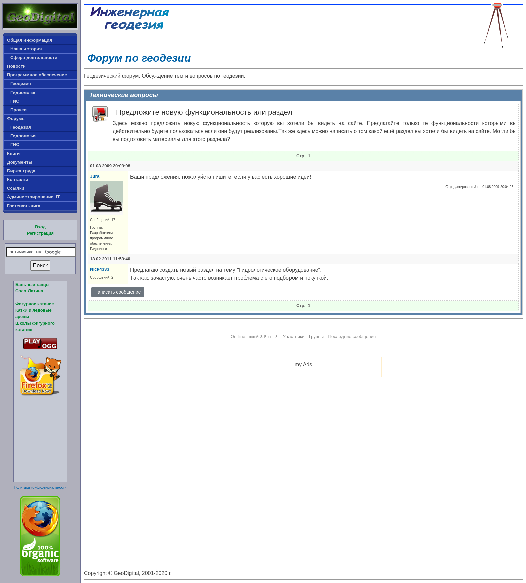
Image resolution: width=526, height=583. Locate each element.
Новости (16, 66)
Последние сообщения (352, 336)
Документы (19, 162)
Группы (316, 336)
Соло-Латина (29, 290)
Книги (13, 153)
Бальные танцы (32, 284)
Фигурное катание (34, 303)
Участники (294, 336)
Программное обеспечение (37, 74)
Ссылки (15, 188)
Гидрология (23, 92)
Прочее (18, 109)
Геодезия (20, 83)
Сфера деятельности (33, 57)
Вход (40, 226)
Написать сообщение (117, 292)
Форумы (16, 118)
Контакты (17, 179)
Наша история (26, 48)
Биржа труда (21, 170)
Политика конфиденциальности (40, 487)
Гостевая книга (23, 205)
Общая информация (29, 40)
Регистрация (40, 233)
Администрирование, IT (33, 196)
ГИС (14, 101)
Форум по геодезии (139, 58)
